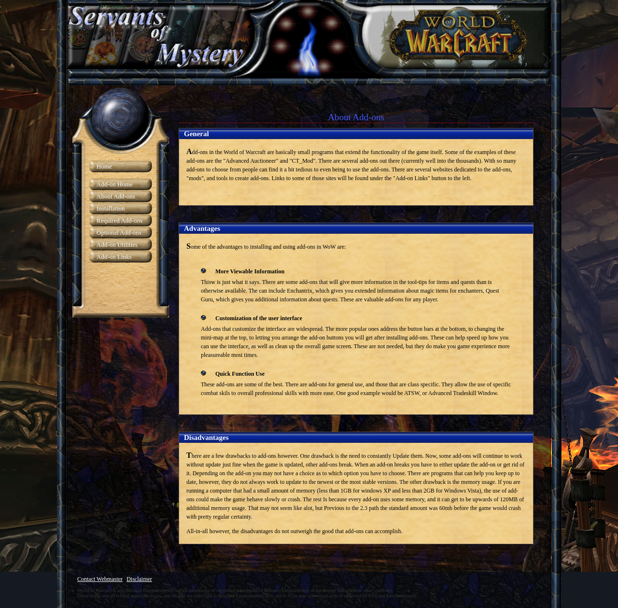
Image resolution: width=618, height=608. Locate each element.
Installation (111, 208)
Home (104, 166)
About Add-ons (116, 196)
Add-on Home (115, 184)
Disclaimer (139, 579)
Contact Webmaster (100, 579)
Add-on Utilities (117, 244)
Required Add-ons (119, 220)
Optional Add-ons (119, 232)
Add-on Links (114, 256)
